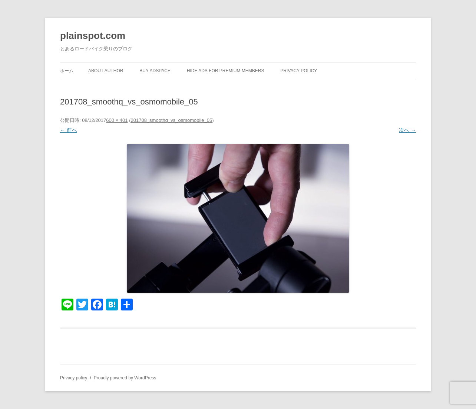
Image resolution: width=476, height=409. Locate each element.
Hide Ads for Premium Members (225, 70)
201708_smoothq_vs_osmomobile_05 (171, 120)
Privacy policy (298, 70)
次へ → (407, 130)
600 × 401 (117, 120)
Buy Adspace (155, 70)
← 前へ (68, 130)
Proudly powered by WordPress (125, 377)
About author (105, 70)
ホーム (66, 70)
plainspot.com (92, 35)
